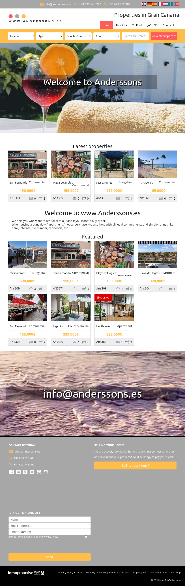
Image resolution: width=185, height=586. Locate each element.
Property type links (96, 572)
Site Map (176, 572)
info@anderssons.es (58, 4)
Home (106, 25)
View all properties (164, 36)
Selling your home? (135, 465)
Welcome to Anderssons (92, 81)
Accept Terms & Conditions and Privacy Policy (33, 536)
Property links (140, 572)
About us (121, 25)
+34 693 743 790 (89, 4)
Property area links (119, 572)
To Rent (137, 25)
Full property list (159, 572)
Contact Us (170, 25)
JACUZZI (152, 25)
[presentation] (63, 545)
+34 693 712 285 (119, 4)
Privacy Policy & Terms (70, 572)
